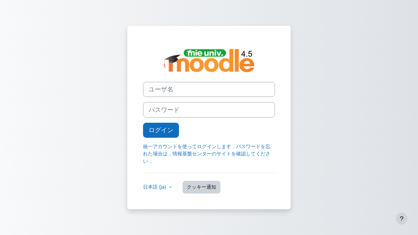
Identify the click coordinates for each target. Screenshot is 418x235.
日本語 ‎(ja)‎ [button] (155, 187)
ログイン (161, 130)
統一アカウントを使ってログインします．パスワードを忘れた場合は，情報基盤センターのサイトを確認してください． (206, 154)
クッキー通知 (201, 187)
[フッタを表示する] (402, 219)
